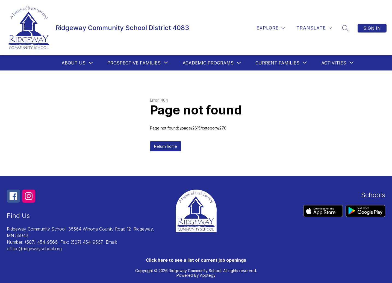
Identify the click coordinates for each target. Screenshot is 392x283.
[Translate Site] (314, 28)
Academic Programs (208, 63)
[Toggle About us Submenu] (91, 63)
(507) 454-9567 (86, 242)
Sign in (372, 28)
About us (73, 63)
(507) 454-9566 (41, 242)
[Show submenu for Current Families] (277, 63)
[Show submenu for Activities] (333, 63)
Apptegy (208, 275)
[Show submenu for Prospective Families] (134, 63)
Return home (165, 146)
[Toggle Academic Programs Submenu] (239, 63)
